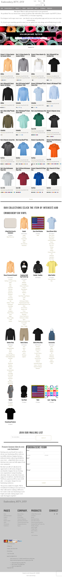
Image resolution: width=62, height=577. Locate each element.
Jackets (10, 282)
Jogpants (24, 356)
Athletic (10, 346)
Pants (10, 309)
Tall (51, 254)
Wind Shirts (10, 382)
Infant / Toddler (10, 318)
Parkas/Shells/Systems (10, 356)
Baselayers (38, 368)
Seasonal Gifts (51, 358)
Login (35, 1)
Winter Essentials (24, 313)
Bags (52, 348)
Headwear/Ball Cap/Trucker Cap (37, 524)
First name (28, 455)
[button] (43, 3)
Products (31, 199)
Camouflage (10, 306)
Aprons (51, 346)
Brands (32, 517)
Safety (24, 306)
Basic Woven (51, 237)
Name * (28, 450)
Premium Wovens (51, 252)
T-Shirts (10, 296)
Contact (5, 519)
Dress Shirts (51, 244)
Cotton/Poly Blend (51, 240)
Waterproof (10, 363)
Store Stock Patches (35, 519)
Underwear (38, 360)
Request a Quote (7, 520)
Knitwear (38, 346)
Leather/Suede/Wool (10, 355)
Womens (10, 365)
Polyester (38, 361)
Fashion (10, 321)
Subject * (28, 464)
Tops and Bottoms (51, 279)
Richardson (24, 245)
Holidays (51, 351)
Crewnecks (10, 297)
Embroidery (2, 76)
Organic (10, 308)
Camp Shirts (51, 239)
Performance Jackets (38, 363)
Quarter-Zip (10, 383)
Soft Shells (10, 358)
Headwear (24, 282)
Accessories (10, 405)
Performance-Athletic (24, 318)
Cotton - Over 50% (38, 365)
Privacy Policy (20, 517)
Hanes (24, 242)
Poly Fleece (10, 378)
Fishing (51, 247)
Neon (24, 299)
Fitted (24, 324)
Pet (51, 353)
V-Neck (10, 319)
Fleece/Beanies (24, 289)
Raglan (10, 316)
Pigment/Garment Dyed (24, 302)
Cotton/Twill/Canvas (24, 316)
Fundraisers (6, 526)
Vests (10, 361)
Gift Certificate (34, 535)
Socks (52, 363)
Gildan (24, 240)
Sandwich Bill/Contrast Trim (24, 304)
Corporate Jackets (10, 348)
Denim (51, 242)
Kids (10, 284)
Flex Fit (24, 291)
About (5, 522)
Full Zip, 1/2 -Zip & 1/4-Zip (10, 281)
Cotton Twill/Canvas (24, 286)
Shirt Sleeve (51, 259)
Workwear (51, 255)
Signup (19, 526)
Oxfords (51, 250)
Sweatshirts (10, 292)
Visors (24, 311)
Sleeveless (10, 291)
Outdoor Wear (34, 529)
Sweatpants (10, 311)
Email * (28, 458)
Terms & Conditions (22, 519)
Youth (10, 314)
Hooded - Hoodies (35, 526)
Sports (24, 319)
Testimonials (6, 524)
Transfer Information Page (23, 522)
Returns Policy (21, 514)
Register (39, 1)
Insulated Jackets (10, 370)
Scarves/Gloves (24, 307)
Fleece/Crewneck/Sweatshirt (37, 522)
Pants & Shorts (34, 531)
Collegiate (52, 361)
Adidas (24, 235)
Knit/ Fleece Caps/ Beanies (24, 296)
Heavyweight (10, 299)
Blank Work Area (10, 237)
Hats (24, 294)
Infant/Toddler (34, 527)
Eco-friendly (24, 323)
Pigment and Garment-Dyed (24, 321)
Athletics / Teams (10, 302)
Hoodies (10, 372)
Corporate (10, 377)
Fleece (10, 351)
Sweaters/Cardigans (38, 366)
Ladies (51, 249)
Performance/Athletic (24, 301)
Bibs (52, 281)
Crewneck (10, 279)
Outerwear (10, 289)
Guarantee (20, 515)
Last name (46, 455)
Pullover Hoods (10, 313)
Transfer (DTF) (3, 78)
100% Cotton (51, 235)
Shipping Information (22, 524)
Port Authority (24, 244)
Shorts (24, 348)
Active (24, 353)
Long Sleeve (51, 257)
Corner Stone (24, 239)
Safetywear (51, 355)
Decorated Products (8, 515)
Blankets (51, 350)
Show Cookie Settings (31, 575)
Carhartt (24, 237)
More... (32, 532)
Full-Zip (10, 353)
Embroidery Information (23, 520)
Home (5, 514)
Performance (10, 304)
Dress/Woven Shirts (35, 520)
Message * (29, 470)
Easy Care (52, 245)
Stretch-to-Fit (24, 309)
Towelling (10, 404)
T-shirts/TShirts (37, 353)
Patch (38, 235)
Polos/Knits (37, 350)
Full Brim (24, 292)
